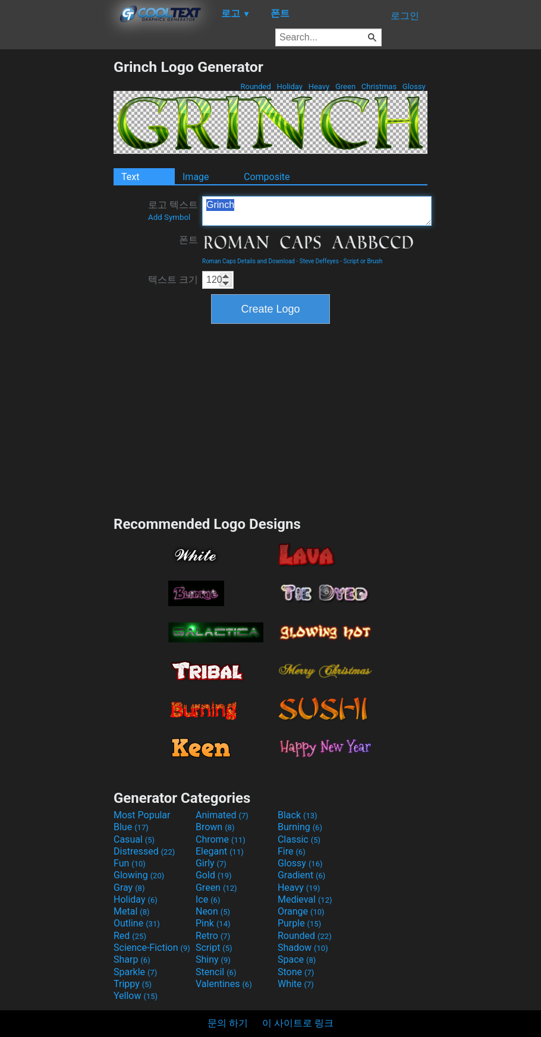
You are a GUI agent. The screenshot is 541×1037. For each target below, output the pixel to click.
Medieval (305, 899)
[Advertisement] (56, 236)
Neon (213, 911)
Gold (214, 875)
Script (214, 947)
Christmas (379, 86)
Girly (211, 863)
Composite (267, 176)
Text (130, 176)
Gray (129, 887)
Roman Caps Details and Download (248, 261)
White (296, 983)
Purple (299, 923)
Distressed (144, 851)
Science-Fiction (152, 947)
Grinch (317, 211)
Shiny (213, 959)
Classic (299, 839)
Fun (130, 863)
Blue (131, 827)
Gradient (301, 875)
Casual (134, 839)
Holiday (289, 86)
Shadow (303, 947)
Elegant (220, 851)
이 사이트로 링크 (298, 1023)
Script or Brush (363, 261)
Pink (213, 923)
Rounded (255, 86)
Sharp (132, 959)
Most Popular (142, 815)
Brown (215, 827)
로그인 (405, 15)
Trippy (133, 983)
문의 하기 (227, 1023)
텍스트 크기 (173, 279)
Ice (208, 899)
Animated (222, 815)
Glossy (414, 86)
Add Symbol (169, 217)
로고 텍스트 (173, 210)
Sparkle (135, 972)
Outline (137, 923)
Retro (213, 935)
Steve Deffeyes (319, 261)
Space (297, 959)
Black (297, 815)
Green (346, 86)
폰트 (188, 239)
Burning (300, 827)
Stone (296, 972)
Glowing (139, 875)
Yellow (136, 995)
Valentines (224, 983)
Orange (301, 911)
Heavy (318, 86)
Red (130, 935)
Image (196, 176)
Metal (132, 911)
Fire (292, 851)
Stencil (216, 972)
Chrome (221, 839)
